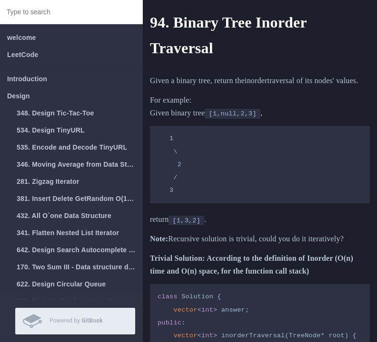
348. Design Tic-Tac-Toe (55, 113)
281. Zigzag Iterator (48, 181)
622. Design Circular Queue (61, 284)
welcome (21, 37)
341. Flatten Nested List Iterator (68, 233)
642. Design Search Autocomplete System (80, 250)
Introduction (27, 79)
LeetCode (22, 54)
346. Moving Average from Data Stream (80, 164)
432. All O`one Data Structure (64, 215)
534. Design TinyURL (51, 130)
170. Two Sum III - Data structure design (80, 267)
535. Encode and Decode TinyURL (72, 147)
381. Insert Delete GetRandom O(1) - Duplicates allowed (80, 198)
